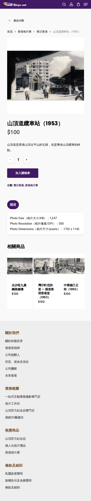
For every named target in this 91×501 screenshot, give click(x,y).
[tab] (45, 204)
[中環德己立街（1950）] (72, 266)
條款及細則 (12, 487)
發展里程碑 (12, 348)
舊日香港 (42, 31)
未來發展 (11, 375)
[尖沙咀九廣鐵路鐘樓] (20, 266)
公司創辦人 (12, 355)
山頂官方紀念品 (15, 438)
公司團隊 (11, 368)
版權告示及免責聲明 (18, 480)
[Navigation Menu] (86, 4)
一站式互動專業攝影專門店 (22, 396)
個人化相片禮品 (15, 445)
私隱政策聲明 (14, 473)
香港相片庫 (24, 31)
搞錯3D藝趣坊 (14, 417)
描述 (13, 204)
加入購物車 (22, 173)
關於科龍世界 (14, 341)
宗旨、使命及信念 (17, 362)
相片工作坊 (12, 403)
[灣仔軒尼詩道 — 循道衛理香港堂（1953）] (46, 266)
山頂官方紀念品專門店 (19, 410)
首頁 (10, 31)
